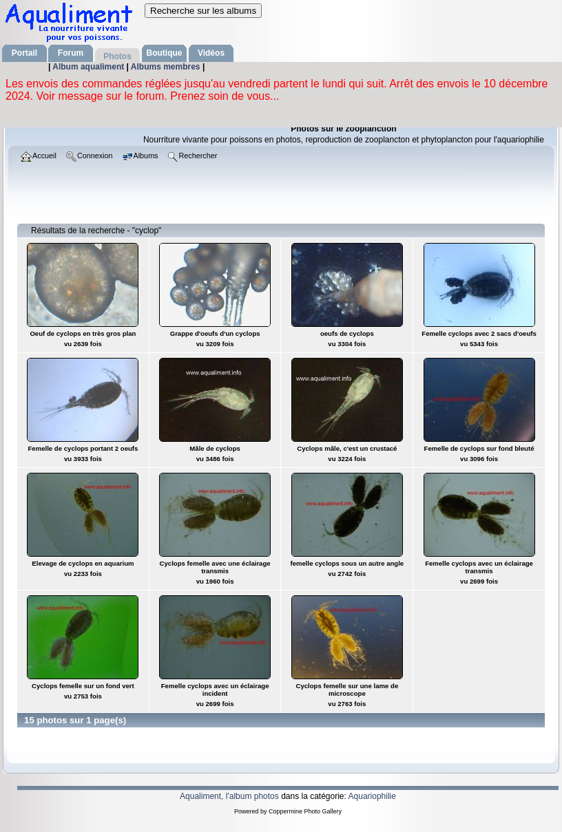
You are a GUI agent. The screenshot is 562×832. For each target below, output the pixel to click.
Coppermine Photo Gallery (305, 811)
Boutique (165, 53)
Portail (24, 53)
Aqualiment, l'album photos (229, 796)
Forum (70, 53)
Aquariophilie (372, 796)
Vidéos (211, 53)
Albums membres (166, 67)
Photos (117, 56)
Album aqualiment (89, 67)
